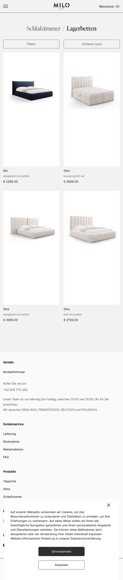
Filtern (31, 44)
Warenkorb (109, 6)
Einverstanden (61, 551)
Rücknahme (11, 441)
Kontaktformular (14, 372)
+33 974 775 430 (15, 389)
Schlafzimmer (12, 496)
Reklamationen (13, 449)
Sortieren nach (92, 44)
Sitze (6, 489)
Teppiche (9, 481)
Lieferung (9, 434)
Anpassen (61, 565)
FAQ (6, 457)
